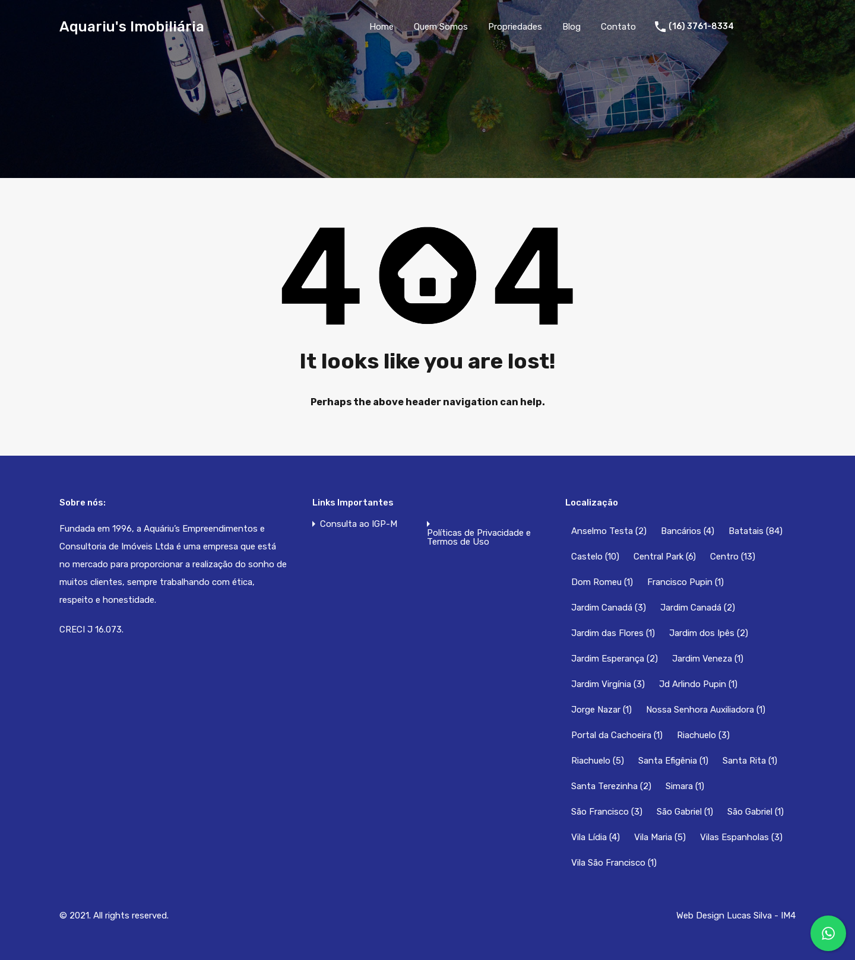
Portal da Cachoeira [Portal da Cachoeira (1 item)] (617, 735)
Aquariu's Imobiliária (131, 27)
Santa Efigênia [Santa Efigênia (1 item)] (673, 760)
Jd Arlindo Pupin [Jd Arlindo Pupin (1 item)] (698, 684)
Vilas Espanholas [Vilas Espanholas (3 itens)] (741, 837)
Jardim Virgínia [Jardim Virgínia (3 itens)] (608, 684)
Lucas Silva (749, 915)
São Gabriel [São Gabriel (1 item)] (685, 811)
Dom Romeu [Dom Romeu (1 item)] (602, 582)
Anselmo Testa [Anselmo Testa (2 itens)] (609, 531)
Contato (618, 26)
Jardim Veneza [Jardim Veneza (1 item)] (707, 658)
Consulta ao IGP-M (358, 524)
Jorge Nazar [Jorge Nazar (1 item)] (601, 709)
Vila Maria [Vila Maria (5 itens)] (660, 837)
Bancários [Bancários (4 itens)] (687, 531)
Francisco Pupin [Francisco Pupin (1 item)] (685, 582)
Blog (571, 26)
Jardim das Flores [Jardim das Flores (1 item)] (613, 633)
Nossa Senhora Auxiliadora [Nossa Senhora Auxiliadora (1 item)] (705, 709)
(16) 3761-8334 (701, 26)
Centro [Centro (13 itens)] (732, 556)
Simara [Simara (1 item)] (685, 786)
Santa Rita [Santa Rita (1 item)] (750, 760)
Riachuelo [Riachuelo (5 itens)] (597, 760)
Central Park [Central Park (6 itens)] (665, 556)
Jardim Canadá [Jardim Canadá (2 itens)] (697, 607)
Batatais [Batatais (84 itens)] (756, 531)
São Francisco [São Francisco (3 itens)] (606, 811)
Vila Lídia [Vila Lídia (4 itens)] (595, 837)
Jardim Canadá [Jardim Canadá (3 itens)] (608, 607)
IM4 (788, 915)
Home (381, 26)
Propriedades (515, 26)
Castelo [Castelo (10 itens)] (595, 556)
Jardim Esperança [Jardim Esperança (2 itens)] (614, 658)
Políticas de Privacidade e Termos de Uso (479, 537)
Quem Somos (441, 26)
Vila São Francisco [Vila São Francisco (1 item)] (614, 862)
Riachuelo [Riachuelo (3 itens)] (703, 735)
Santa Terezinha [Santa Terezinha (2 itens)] (611, 786)
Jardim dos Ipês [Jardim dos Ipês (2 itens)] (708, 633)
